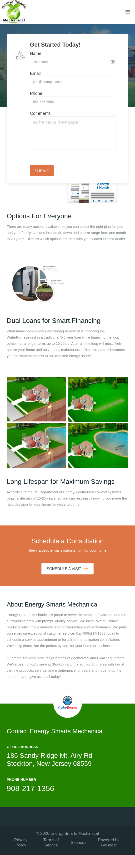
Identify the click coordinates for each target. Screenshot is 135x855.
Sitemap (78, 842)
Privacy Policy (21, 842)
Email (35, 73)
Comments (40, 113)
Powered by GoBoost (109, 842)
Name (35, 53)
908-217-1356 (30, 788)
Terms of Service (51, 842)
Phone (36, 93)
